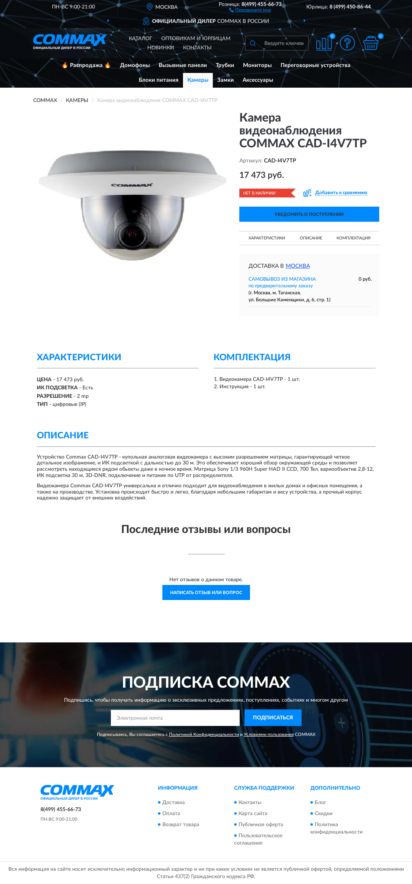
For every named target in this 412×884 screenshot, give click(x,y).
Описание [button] (311, 238)
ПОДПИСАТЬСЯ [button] (273, 717)
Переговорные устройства (316, 65)
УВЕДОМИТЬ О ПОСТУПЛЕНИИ (309, 214)
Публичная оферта (261, 824)
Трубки (225, 65)
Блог (320, 802)
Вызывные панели (183, 65)
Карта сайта (253, 813)
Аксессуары (258, 80)
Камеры (197, 80)
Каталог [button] (140, 38)
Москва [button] (298, 266)
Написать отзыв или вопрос (206, 592)
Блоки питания (159, 80)
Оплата (171, 813)
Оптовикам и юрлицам (195, 38)
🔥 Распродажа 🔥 (86, 65)
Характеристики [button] (267, 238)
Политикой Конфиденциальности (204, 734)
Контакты (197, 47)
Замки (225, 80)
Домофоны (135, 65)
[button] (250, 9)
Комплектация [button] (353, 238)
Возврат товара (180, 824)
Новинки (160, 47)
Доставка (173, 802)
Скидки (323, 813)
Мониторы (257, 65)
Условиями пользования (269, 734)
